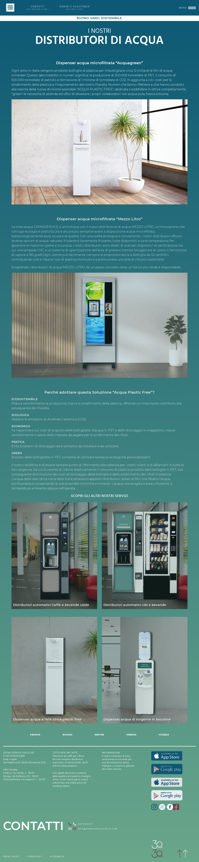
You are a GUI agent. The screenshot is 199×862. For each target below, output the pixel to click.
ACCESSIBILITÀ (57, 856)
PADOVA (35, 735)
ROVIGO (67, 735)
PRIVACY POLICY (11, 856)
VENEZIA (131, 735)
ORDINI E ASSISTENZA (75, 8)
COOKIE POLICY (34, 856)
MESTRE (99, 735)
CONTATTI (37, 8)
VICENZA (164, 735)
